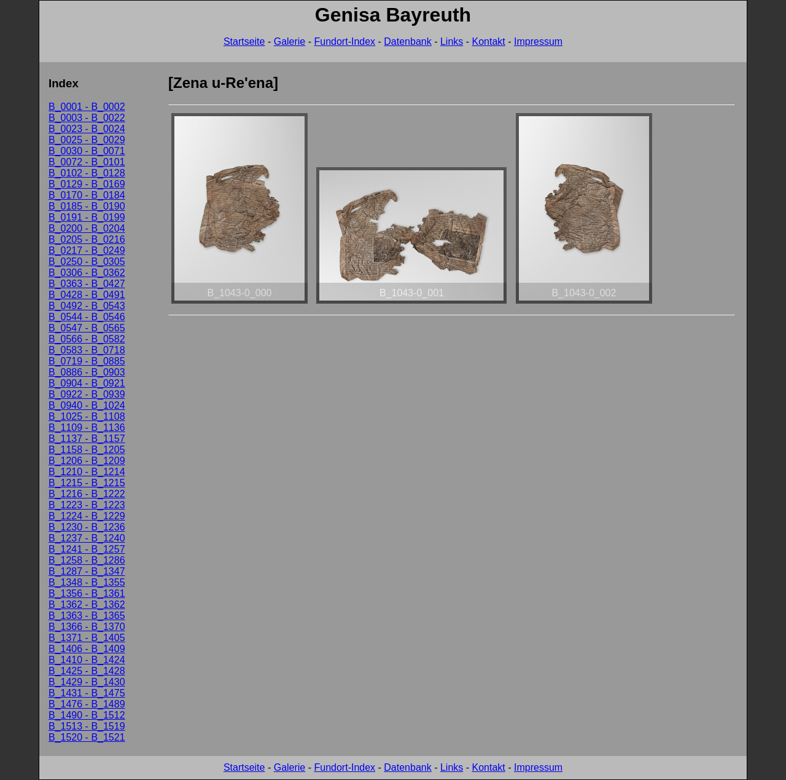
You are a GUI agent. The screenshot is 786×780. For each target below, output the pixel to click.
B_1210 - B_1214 (87, 472)
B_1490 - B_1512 (87, 715)
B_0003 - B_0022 (87, 117)
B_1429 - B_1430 (87, 682)
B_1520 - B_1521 (87, 737)
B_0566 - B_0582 (87, 339)
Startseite (244, 41)
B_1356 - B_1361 (87, 593)
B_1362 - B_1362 (87, 604)
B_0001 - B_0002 (87, 106)
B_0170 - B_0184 (87, 195)
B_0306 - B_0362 (87, 272)
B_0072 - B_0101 (87, 162)
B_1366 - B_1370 (87, 626)
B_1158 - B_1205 (87, 449)
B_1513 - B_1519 (87, 726)
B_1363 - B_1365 (87, 615)
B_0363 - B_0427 (87, 283)
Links (451, 41)
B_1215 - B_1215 (87, 483)
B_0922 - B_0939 (87, 394)
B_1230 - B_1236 (87, 527)
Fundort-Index (344, 41)
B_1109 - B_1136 (87, 427)
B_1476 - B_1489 (87, 704)
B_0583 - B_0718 (87, 350)
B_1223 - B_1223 (87, 505)
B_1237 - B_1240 (87, 538)
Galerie (290, 41)
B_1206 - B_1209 (87, 460)
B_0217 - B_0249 (87, 250)
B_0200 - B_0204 (87, 228)
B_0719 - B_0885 (87, 361)
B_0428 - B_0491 (87, 295)
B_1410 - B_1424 (87, 660)
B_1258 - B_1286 (87, 560)
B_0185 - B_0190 (87, 206)
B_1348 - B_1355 (87, 582)
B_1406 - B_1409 (87, 649)
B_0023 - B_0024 (87, 129)
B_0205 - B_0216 (87, 239)
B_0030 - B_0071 (87, 151)
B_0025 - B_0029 (87, 140)
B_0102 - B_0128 (87, 173)
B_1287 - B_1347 (87, 571)
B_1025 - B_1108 (87, 416)
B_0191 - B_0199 (87, 217)
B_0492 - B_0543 (87, 306)
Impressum (538, 41)
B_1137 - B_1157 (87, 438)
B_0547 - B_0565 (87, 328)
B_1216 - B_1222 (87, 494)
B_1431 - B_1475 (87, 693)
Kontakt (488, 41)
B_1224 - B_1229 (87, 516)
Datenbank (407, 41)
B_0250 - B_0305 (87, 261)
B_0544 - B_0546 (87, 317)
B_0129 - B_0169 (87, 184)
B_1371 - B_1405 (87, 637)
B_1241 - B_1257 (87, 549)
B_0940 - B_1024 (87, 405)
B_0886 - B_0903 (87, 372)
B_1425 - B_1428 (87, 671)
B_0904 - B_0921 (87, 383)
